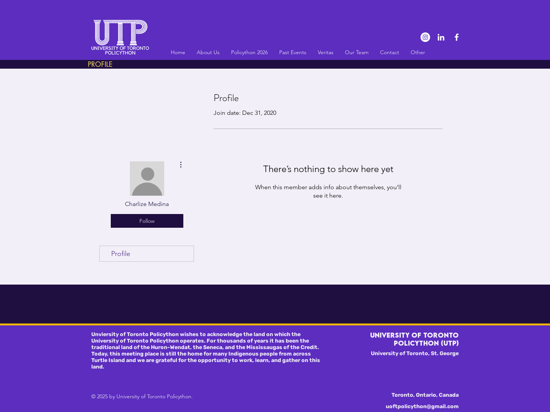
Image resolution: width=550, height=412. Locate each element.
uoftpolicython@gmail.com (422, 406)
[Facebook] (456, 37)
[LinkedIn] (441, 37)
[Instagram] (425, 37)
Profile (120, 253)
